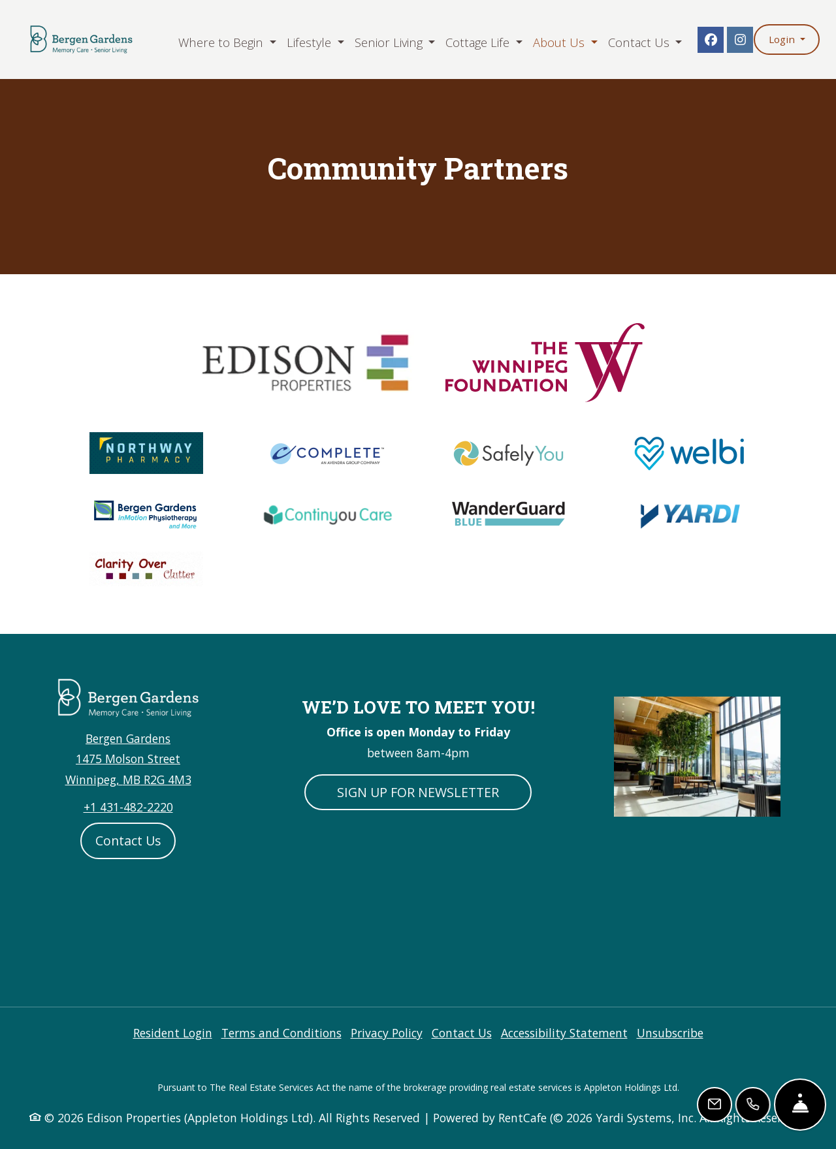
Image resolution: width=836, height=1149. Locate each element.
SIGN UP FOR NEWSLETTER (418, 792)
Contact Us (128, 840)
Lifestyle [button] (310, 42)
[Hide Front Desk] (800, 1104)
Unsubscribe (670, 1033)
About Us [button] (560, 42)
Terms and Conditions (281, 1033)
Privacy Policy (387, 1033)
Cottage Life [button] (479, 42)
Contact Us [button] (640, 42)
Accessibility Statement (564, 1033)
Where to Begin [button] (222, 42)
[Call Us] (753, 1104)
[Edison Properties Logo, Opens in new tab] (303, 361)
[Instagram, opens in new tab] (740, 40)
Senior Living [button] (390, 42)
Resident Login (172, 1033)
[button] (787, 39)
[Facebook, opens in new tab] (711, 40)
